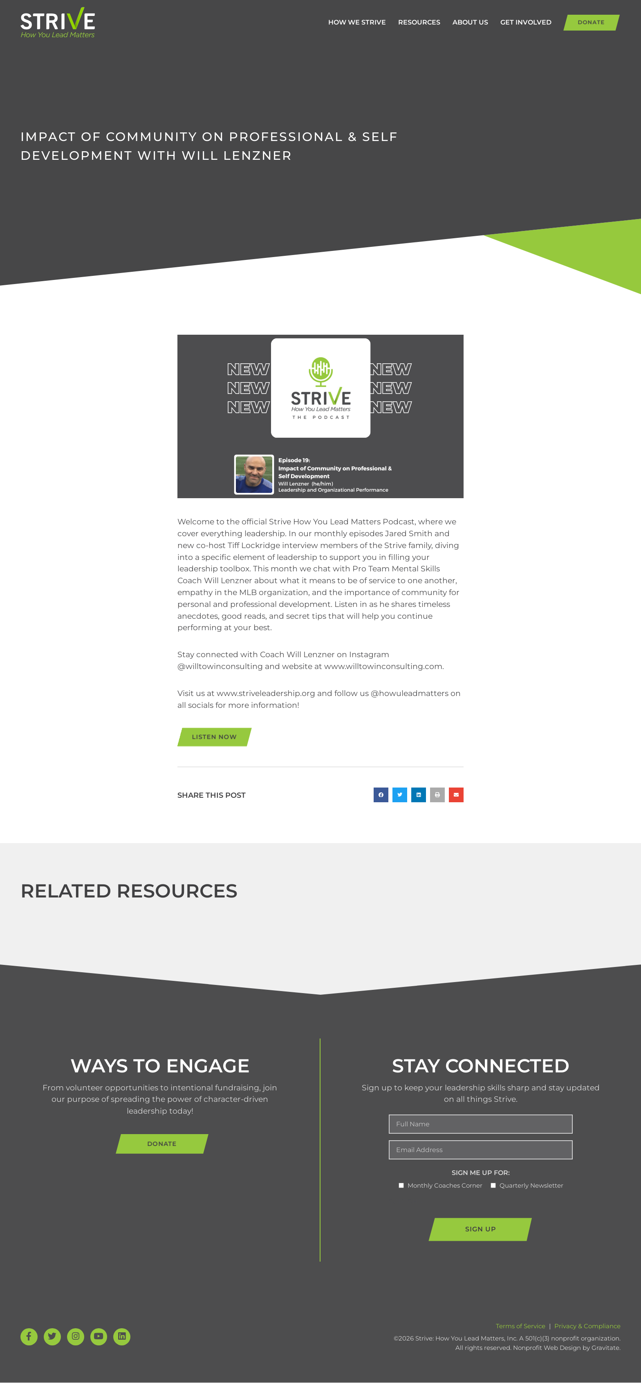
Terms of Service (520, 1326)
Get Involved (512, 22)
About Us (457, 22)
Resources (406, 22)
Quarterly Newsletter (531, 1186)
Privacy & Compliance (587, 1326)
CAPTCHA (405, 1202)
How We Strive (343, 22)
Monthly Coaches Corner (445, 1186)
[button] (381, 795)
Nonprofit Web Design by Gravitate (566, 1348)
